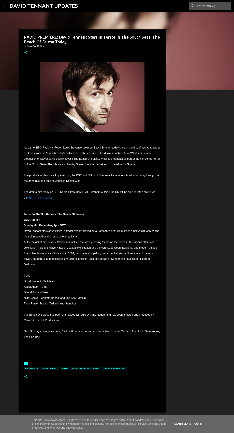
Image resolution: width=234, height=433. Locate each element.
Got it (198, 423)
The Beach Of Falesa (114, 368)
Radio (65, 368)
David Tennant (50, 368)
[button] (26, 53)
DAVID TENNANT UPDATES (43, 6)
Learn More (182, 423)
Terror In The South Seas (86, 368)
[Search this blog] (213, 6)
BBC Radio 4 (31, 368)
